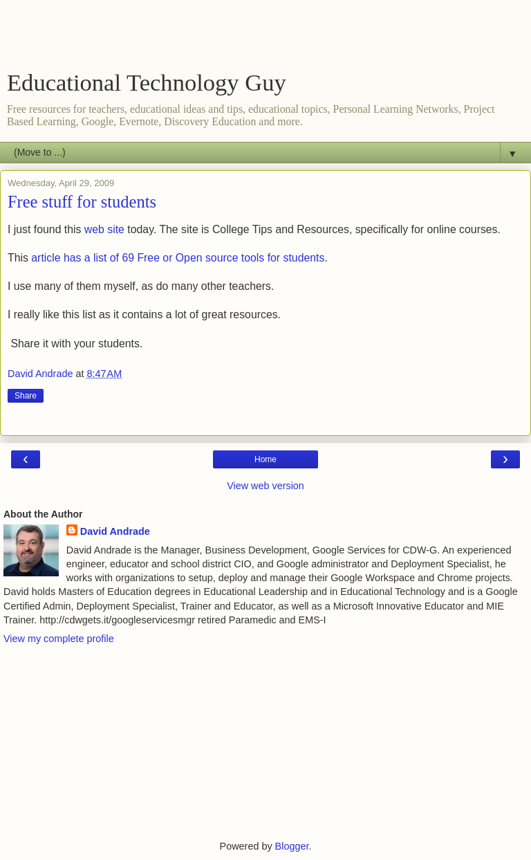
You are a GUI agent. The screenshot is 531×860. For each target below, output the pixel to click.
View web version (265, 485)
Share (26, 396)
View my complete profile (58, 638)
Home (265, 459)
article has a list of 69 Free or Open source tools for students (177, 258)
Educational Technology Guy (146, 82)
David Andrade (115, 531)
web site (104, 229)
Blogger (292, 846)
